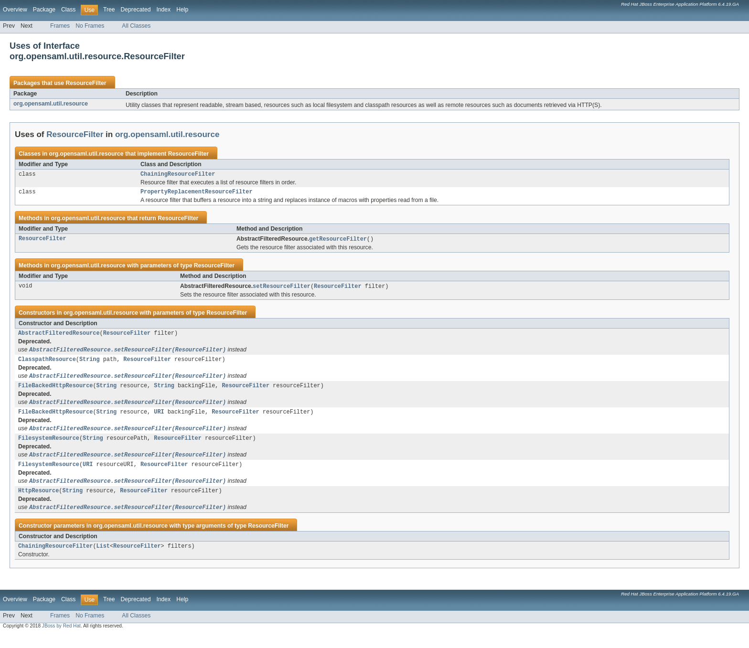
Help (182, 9)
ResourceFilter (85, 83)
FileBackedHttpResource (55, 392)
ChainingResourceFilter (177, 175)
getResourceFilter (338, 241)
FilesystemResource (48, 447)
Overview (15, 9)
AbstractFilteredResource (59, 336)
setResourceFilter (281, 289)
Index (163, 9)
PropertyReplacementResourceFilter (196, 193)
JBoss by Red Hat (61, 639)
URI (159, 420)
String (89, 364)
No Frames (89, 25)
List (102, 559)
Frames (60, 25)
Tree (109, 9)
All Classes (136, 25)
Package (44, 9)
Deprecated (136, 9)
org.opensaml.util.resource (50, 103)
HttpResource (38, 503)
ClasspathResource (47, 364)
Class (68, 9)
